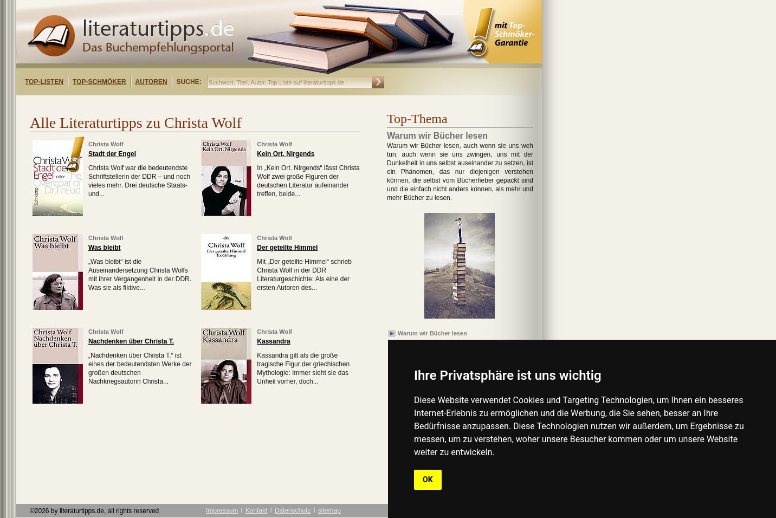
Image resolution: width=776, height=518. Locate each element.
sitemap (329, 510)
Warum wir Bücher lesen (432, 333)
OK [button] (428, 479)
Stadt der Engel (112, 154)
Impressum (222, 510)
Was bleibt (104, 247)
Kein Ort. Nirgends (285, 154)
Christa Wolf (106, 144)
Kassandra (273, 341)
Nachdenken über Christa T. (131, 341)
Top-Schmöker (99, 82)
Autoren (151, 82)
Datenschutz (293, 510)
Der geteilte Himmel (287, 247)
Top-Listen (44, 82)
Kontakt (256, 510)
